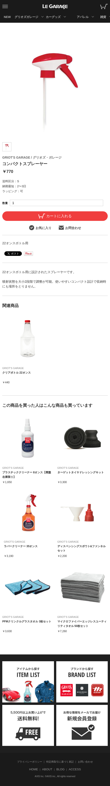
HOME (33, 769)
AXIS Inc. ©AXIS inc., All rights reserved (55, 776)
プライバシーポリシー (29, 761)
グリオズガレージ (26, 17)
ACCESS (75, 769)
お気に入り (40, 227)
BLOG (60, 769)
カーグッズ (53, 17)
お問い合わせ (85, 761)
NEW (7, 17)
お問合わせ (70, 227)
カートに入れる (55, 216)
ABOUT (47, 769)
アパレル (83, 17)
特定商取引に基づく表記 (60, 761)
